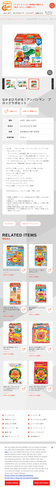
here (6, 453)
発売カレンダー (10, 419)
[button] (3, 83)
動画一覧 (8, 432)
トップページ (10, 415)
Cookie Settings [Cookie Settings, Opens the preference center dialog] (12, 484)
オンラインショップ (38, 428)
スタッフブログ (37, 432)
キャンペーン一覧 (11, 428)
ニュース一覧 (35, 415)
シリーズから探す (37, 423)
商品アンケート (12, 436)
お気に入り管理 (10, 423)
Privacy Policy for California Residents (19, 477)
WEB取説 (35, 436)
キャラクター (9, 223)
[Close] (52, 448)
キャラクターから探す (39, 419)
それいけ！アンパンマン (30, 223)
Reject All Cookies (41, 484)
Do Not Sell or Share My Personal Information (21, 479)
